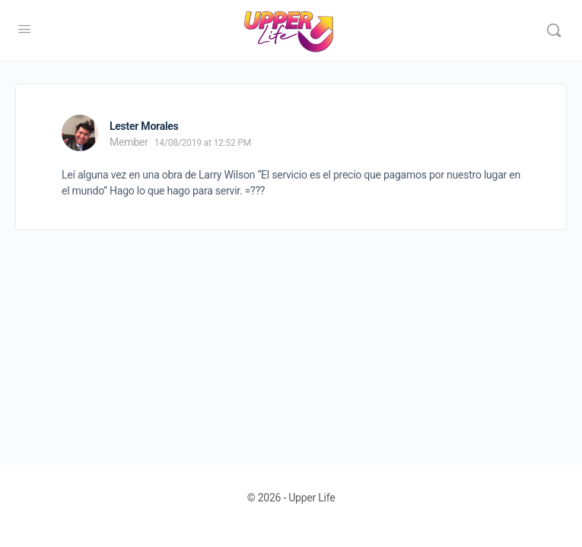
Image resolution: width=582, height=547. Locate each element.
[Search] (554, 30)
